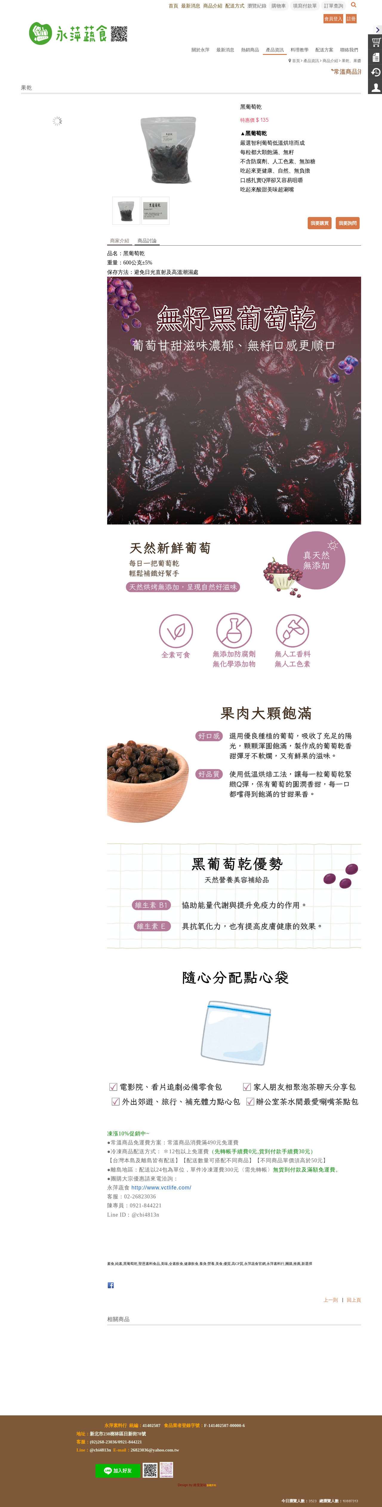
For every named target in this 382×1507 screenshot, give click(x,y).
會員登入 (333, 18)
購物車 (279, 5)
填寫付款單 (305, 5)
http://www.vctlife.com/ (162, 1188)
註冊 (351, 18)
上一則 (331, 1300)
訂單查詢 (333, 5)
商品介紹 (330, 60)
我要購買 (320, 223)
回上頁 (354, 1300)
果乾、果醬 (351, 60)
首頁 (296, 60)
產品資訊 (311, 60)
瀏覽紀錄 (257, 5)
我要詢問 (348, 223)
